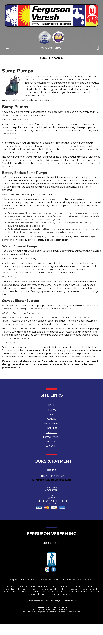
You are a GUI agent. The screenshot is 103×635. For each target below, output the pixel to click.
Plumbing (52, 418)
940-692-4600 (52, 543)
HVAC (52, 414)
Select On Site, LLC (60, 607)
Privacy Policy (51, 437)
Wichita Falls (55, 594)
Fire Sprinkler (51, 423)
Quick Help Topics (51, 58)
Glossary (51, 446)
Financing (51, 428)
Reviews (51, 409)
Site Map (51, 441)
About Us (51, 432)
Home (51, 405)
